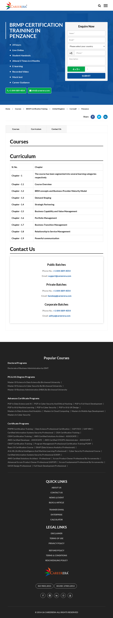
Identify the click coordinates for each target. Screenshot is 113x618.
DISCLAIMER (56, 533)
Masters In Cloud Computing (56, 411)
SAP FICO (76, 429)
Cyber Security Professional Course (84, 451)
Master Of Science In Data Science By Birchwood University (34, 382)
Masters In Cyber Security (19, 415)
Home (8, 109)
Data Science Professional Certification (52, 429)
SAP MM (87, 429)
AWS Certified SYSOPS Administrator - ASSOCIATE (67, 440)
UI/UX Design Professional (19, 466)
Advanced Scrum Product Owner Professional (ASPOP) (32, 462)
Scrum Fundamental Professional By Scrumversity (81, 462)
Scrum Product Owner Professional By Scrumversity (76, 458)
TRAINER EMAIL (56, 509)
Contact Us (56, 129)
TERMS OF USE (56, 538)
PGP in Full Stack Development (88, 403)
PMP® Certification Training (20, 429)
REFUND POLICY (56, 550)
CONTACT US (56, 492)
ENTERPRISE (56, 514)
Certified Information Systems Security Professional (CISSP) (34, 455)
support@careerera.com (56, 276)
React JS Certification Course (20, 447)
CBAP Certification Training (20, 443)
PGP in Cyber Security (46, 407)
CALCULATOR (56, 519)
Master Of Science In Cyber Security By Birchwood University (35, 386)
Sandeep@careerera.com (56, 296)
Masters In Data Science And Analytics (24, 411)
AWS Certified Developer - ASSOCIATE (25, 440)
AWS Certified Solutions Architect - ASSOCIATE (55, 436)
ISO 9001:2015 (44, 586)
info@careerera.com (39, 90)
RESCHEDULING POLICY (56, 560)
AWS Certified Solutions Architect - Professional (29, 458)
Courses (18, 109)
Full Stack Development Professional (50, 466)
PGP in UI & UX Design (69, 407)
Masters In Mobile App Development (88, 411)
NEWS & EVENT (56, 497)
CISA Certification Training (67, 432)
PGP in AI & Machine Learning (21, 407)
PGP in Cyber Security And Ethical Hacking (53, 403)
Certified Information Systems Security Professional (30, 432)
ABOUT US (56, 487)
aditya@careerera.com (56, 316)
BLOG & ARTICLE (56, 502)
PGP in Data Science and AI (20, 403)
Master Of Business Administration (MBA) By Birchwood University (37, 389)
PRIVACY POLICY (56, 543)
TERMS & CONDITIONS (56, 555)
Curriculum (36, 129)
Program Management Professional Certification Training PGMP (63, 443)
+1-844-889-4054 (16, 90)
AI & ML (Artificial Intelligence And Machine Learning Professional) (37, 451)
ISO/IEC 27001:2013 (65, 586)
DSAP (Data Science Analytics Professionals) (55, 447)
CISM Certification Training (20, 436)
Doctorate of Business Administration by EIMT (28, 368)
